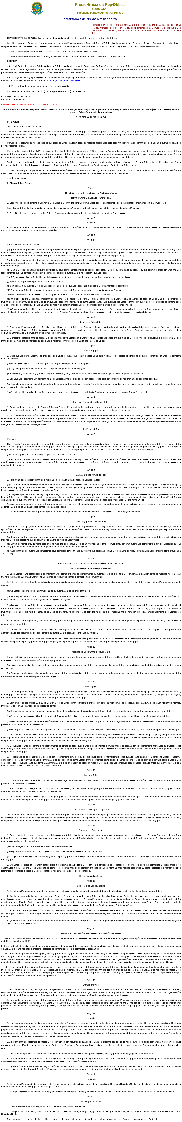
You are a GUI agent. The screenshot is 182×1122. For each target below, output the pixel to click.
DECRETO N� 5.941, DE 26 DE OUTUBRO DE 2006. (91, 19)
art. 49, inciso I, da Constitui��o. (65, 80)
